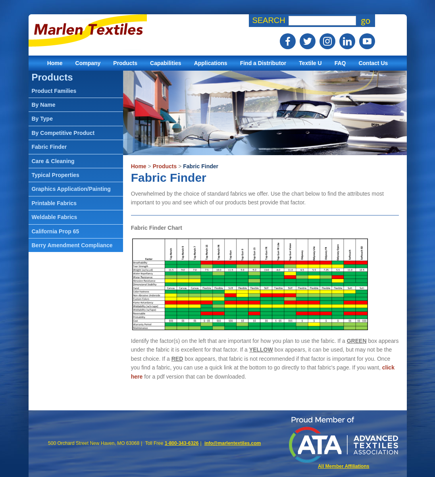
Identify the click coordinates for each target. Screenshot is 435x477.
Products (125, 63)
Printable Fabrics (54, 203)
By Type (42, 118)
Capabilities (165, 63)
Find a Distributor (263, 63)
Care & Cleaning (53, 161)
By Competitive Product (63, 133)
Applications (210, 63)
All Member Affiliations (344, 466)
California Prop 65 (55, 231)
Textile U (310, 63)
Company (88, 63)
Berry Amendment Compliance (72, 245)
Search (268, 20)
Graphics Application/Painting (71, 189)
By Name (44, 105)
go (365, 20)
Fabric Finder (200, 166)
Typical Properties (55, 175)
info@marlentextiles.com (232, 443)
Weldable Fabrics (54, 217)
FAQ (340, 63)
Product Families (54, 91)
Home (55, 63)
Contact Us (373, 63)
